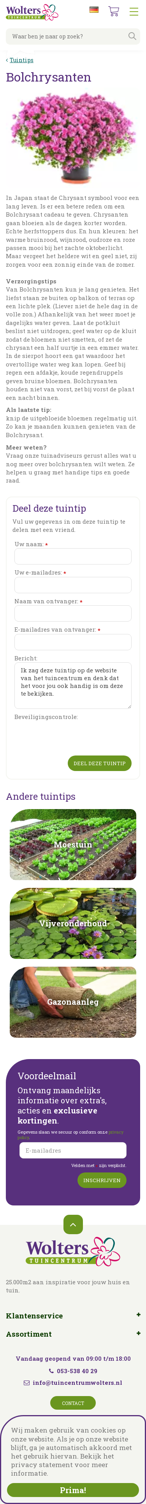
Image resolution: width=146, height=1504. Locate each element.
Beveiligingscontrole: (46, 717)
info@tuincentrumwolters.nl (77, 1382)
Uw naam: (31, 544)
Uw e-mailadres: (40, 572)
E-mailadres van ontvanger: (57, 629)
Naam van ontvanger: (48, 601)
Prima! (73, 1490)
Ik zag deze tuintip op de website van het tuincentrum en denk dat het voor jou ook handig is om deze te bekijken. (73, 685)
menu (134, 12)
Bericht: (25, 658)
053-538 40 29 (73, 1371)
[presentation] (73, 736)
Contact (73, 1403)
